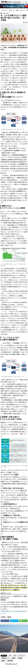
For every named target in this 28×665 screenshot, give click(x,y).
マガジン (5, 10)
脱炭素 (9, 617)
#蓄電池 (3, 660)
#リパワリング (21, 655)
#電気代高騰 (9, 660)
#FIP (10, 655)
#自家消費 (20, 658)
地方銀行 (3, 617)
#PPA (15, 655)
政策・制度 (6, 13)
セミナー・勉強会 (14, 10)
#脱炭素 (13, 658)
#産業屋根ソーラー (5, 658)
